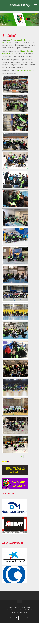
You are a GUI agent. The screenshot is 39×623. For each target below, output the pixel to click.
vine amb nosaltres (24, 71)
